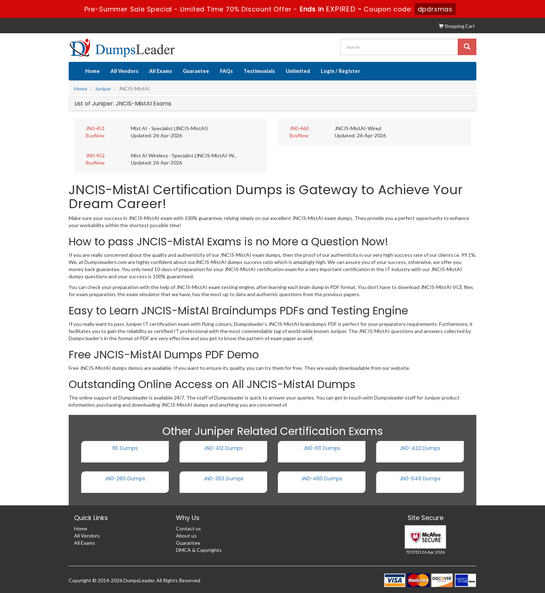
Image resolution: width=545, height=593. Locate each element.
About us (186, 536)
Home (92, 71)
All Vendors (124, 71)
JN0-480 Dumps (321, 478)
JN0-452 (95, 155)
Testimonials (259, 71)
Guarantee (196, 71)
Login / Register (340, 71)
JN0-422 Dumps (420, 448)
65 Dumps (125, 448)
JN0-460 (299, 128)
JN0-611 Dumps (321, 448)
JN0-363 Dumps (223, 478)
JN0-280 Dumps (125, 478)
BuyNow (95, 135)
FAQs (226, 71)
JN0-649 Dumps (420, 478)
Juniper (103, 88)
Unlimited (298, 71)
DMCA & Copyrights (199, 550)
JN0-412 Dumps (223, 448)
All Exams (160, 71)
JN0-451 (95, 128)
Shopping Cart (457, 26)
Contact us (188, 528)
